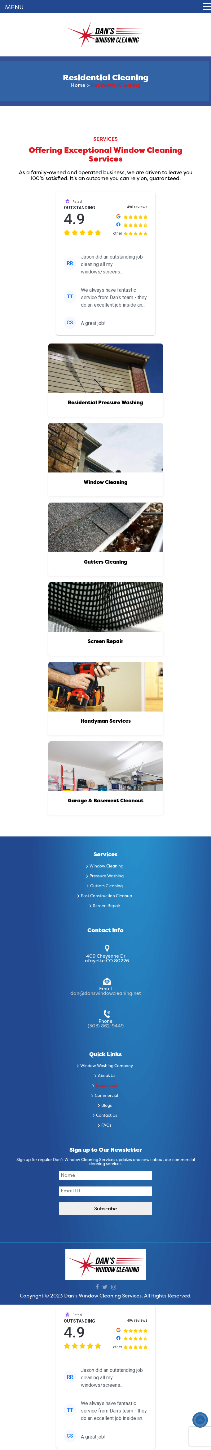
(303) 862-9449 (106, 1028)
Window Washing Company (106, 1068)
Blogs (106, 1108)
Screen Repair (105, 642)
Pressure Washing (107, 878)
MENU (14, 8)
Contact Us (106, 1118)
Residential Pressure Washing (105, 403)
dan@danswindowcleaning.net (105, 995)
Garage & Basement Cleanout (105, 802)
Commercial (106, 1098)
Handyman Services (106, 722)
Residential (106, 1088)
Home (78, 85)
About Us (106, 1078)
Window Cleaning (106, 483)
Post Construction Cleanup (106, 898)
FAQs (106, 1127)
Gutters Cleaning (105, 563)
